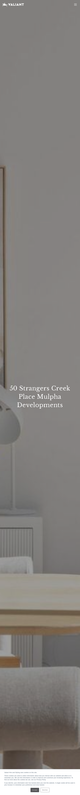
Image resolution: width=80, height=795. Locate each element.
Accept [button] (34, 790)
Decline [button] (45, 790)
